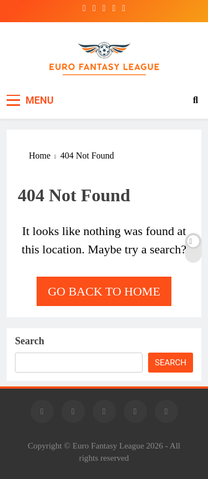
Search (29, 340)
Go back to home (104, 291)
